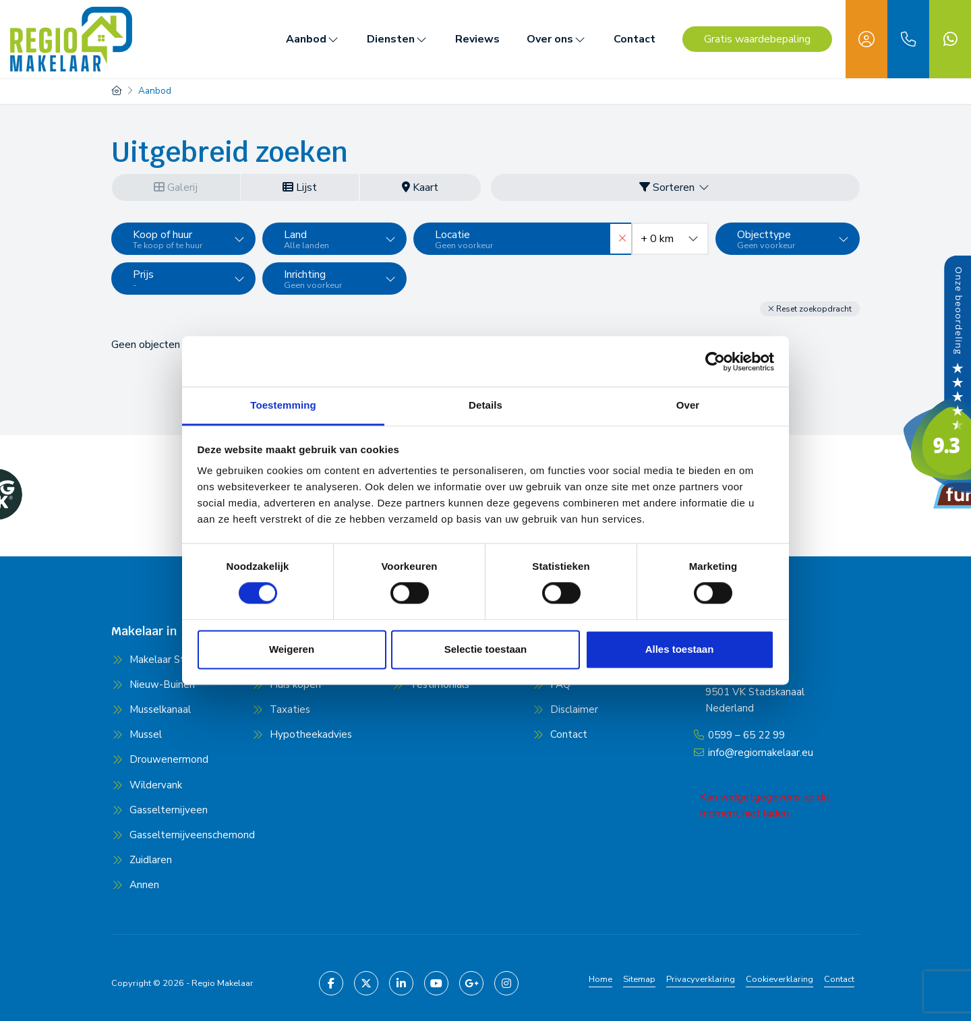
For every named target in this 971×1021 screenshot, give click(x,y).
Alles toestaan (679, 649)
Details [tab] (485, 405)
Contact (634, 39)
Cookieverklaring (779, 978)
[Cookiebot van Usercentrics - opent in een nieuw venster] (715, 361)
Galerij (176, 187)
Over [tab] (688, 405)
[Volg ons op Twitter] (366, 982)
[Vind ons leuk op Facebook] (331, 982)
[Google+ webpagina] (471, 982)
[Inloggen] (866, 39)
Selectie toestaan (485, 649)
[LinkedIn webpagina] (401, 982)
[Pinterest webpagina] (506, 982)
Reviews (477, 39)
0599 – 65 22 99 (746, 734)
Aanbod (313, 39)
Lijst (300, 187)
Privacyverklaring (700, 978)
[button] (810, 308)
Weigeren (291, 649)
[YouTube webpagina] (436, 982)
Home (600, 978)
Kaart (420, 187)
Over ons (557, 39)
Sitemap (639, 978)
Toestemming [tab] (283, 405)
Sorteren (675, 187)
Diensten (397, 39)
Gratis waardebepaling (757, 39)
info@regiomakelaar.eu (760, 750)
